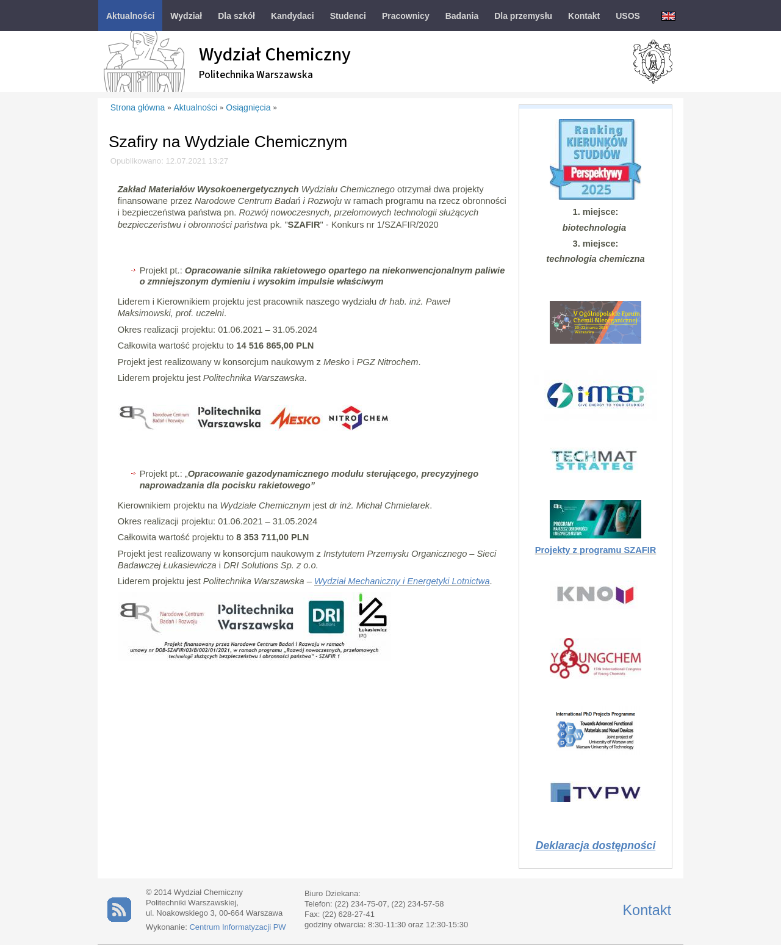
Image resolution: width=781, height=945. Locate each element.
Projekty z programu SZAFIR (596, 550)
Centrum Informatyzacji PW (237, 927)
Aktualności (196, 107)
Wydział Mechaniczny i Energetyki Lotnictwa (402, 581)
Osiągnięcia (248, 107)
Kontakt (646, 910)
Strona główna (137, 107)
